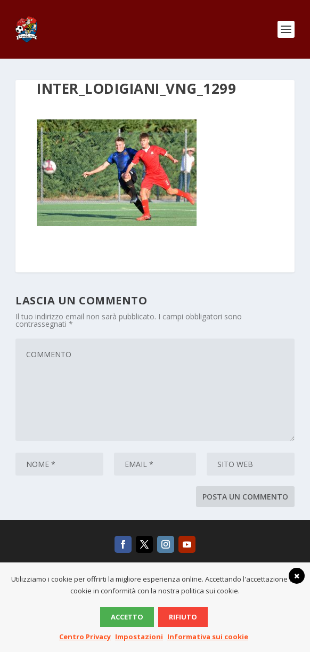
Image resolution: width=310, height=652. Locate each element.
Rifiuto (183, 617)
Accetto (127, 617)
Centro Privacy (85, 636)
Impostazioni (139, 636)
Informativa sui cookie (207, 636)
